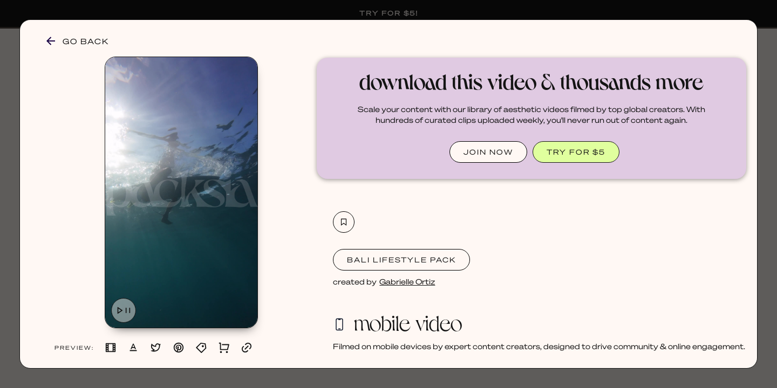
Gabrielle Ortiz (407, 281)
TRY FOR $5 (576, 151)
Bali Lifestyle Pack (401, 259)
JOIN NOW (488, 151)
